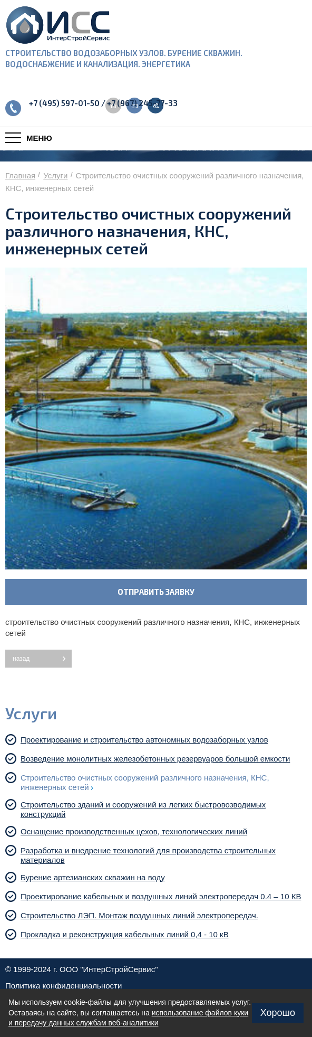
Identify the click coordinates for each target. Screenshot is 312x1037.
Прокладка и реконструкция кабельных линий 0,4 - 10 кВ (127, 934)
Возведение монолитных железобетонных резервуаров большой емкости (157, 758)
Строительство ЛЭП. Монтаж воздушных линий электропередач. (141, 915)
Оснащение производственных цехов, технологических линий (136, 831)
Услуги (55, 175)
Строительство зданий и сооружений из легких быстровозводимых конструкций (143, 809)
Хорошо (277, 1012)
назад (21, 658)
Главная (20, 175)
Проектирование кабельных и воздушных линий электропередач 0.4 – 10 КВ (163, 896)
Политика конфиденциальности (63, 985)
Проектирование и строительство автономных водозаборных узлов (146, 739)
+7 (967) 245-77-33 (142, 103)
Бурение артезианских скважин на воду (95, 877)
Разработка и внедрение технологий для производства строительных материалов (148, 855)
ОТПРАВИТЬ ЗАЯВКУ (156, 591)
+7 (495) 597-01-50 (64, 103)
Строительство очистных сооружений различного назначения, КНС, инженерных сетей (145, 782)
